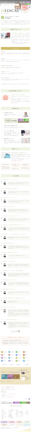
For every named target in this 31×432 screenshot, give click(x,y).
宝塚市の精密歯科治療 (16, 427)
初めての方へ (3, 411)
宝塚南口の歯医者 (3, 427)
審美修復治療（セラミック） (22, 413)
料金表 (12, 364)
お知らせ (10, 412)
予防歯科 (17, 413)
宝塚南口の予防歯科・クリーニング (9, 427)
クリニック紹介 (3, 412)
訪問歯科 (27, 413)
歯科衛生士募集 (10, 416)
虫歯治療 (17, 414)
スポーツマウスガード (28, 414)
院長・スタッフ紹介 (4, 416)
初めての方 (5, 364)
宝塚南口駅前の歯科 (8, 428)
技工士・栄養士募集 (11, 417)
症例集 (19, 364)
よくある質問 (26, 364)
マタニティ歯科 (17, 416)
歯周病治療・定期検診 (3, 428)
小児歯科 (17, 415)
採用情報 (3, 376)
